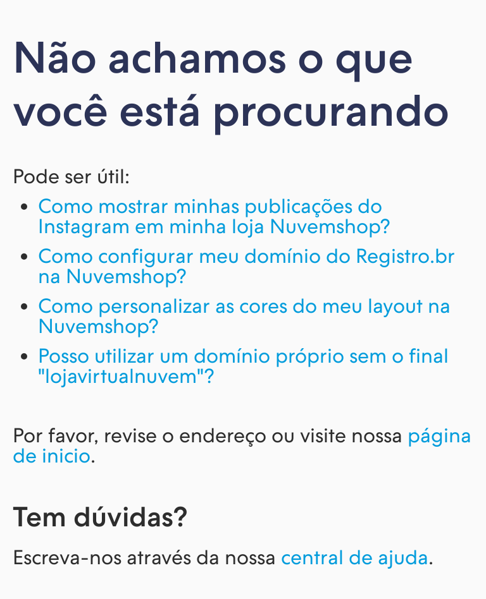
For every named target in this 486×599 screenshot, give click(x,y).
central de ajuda (354, 557)
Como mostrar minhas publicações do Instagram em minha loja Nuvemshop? (214, 216)
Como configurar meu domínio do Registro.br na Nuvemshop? (246, 266)
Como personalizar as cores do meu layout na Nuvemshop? (244, 316)
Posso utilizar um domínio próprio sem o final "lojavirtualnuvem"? (243, 366)
